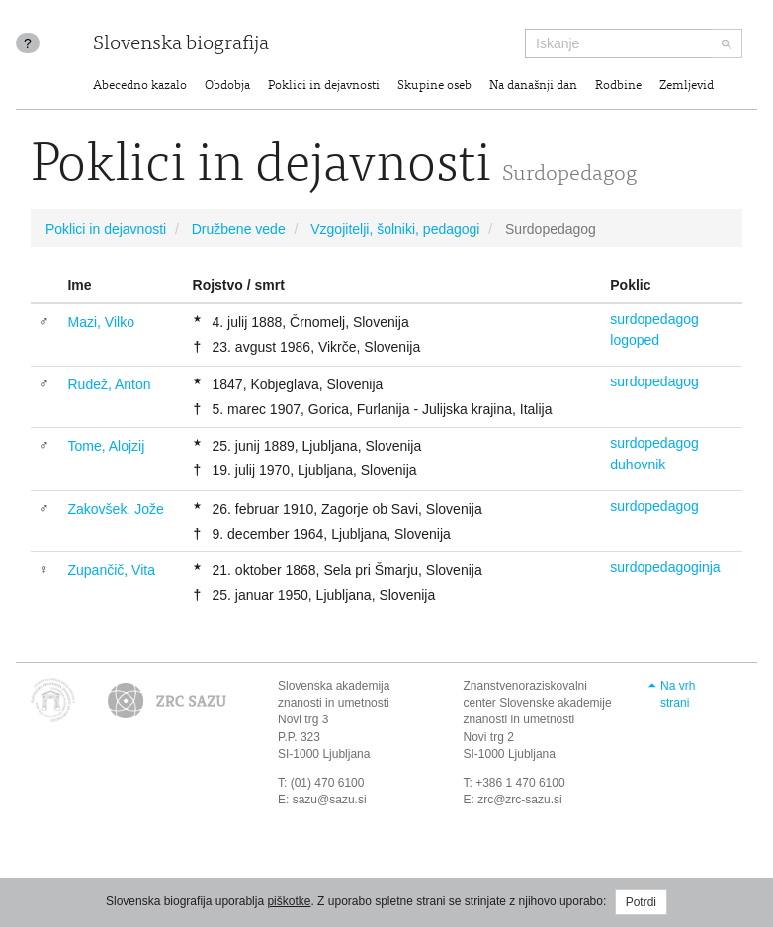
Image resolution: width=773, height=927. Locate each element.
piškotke (288, 901)
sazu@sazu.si (330, 799)
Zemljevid (686, 86)
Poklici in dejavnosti (324, 86)
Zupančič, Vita (110, 570)
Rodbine (618, 86)
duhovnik (637, 464)
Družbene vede (239, 229)
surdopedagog (654, 319)
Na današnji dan (533, 86)
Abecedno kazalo (140, 86)
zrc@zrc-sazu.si (519, 799)
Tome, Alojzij (105, 446)
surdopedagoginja (665, 567)
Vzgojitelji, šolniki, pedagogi (394, 229)
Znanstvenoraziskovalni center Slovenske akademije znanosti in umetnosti (538, 702)
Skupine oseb (434, 86)
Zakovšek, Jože (115, 509)
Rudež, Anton (108, 384)
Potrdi (641, 902)
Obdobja (227, 86)
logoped (634, 340)
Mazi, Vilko (100, 322)
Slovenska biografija (181, 45)
